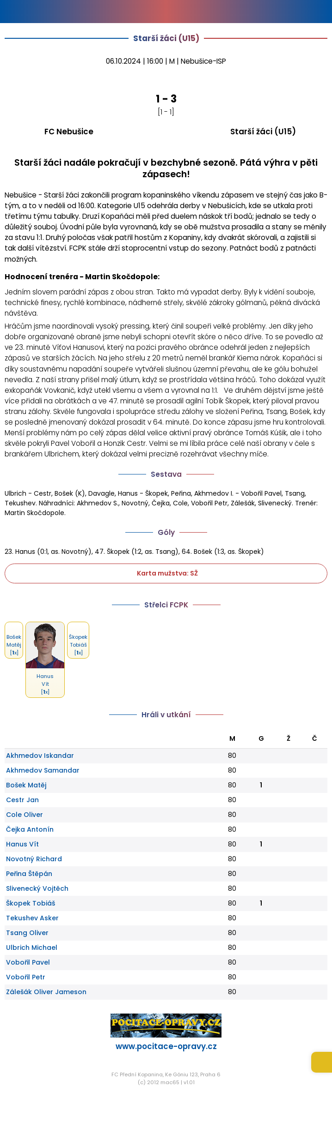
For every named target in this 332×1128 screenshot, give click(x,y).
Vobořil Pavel (28, 962)
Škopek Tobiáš (30, 903)
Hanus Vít (22, 844)
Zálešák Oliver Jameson (46, 991)
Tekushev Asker (32, 918)
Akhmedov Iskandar (40, 755)
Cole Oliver (24, 814)
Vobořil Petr (25, 977)
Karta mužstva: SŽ (166, 573)
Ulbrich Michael (31, 947)
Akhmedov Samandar (43, 770)
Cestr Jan (22, 799)
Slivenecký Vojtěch (37, 888)
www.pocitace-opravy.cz (166, 1046)
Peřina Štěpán (29, 873)
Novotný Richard (34, 859)
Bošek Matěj (26, 785)
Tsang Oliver (27, 932)
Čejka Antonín (30, 829)
